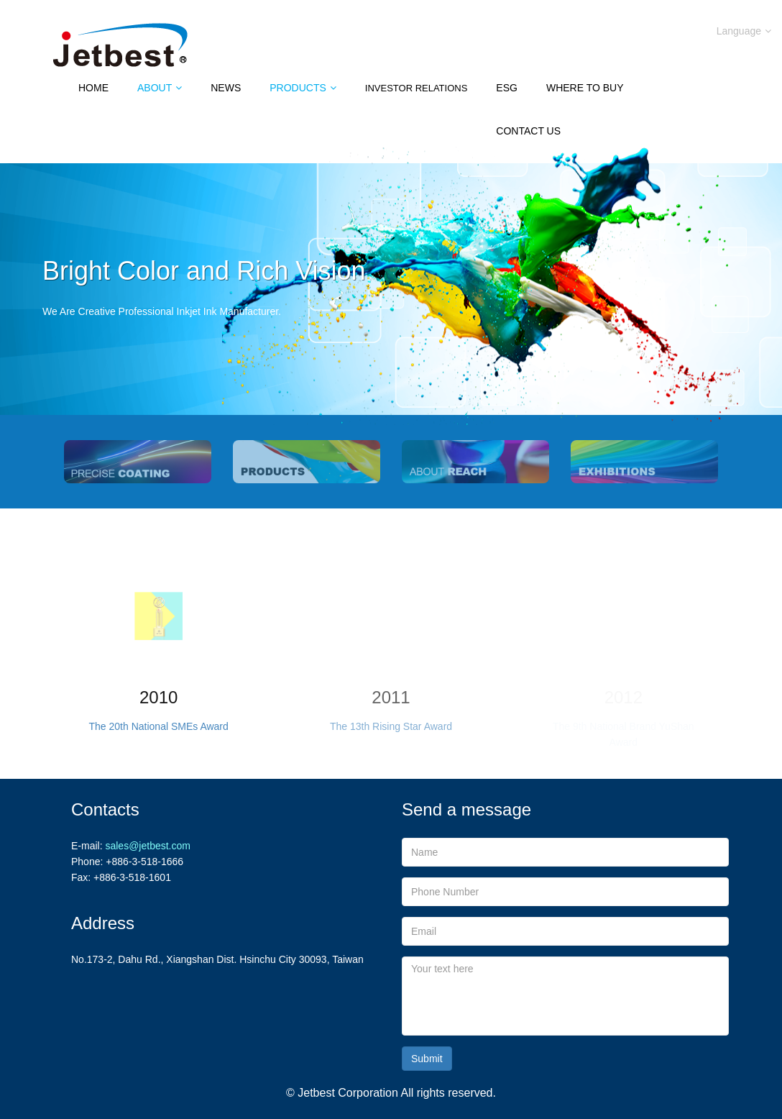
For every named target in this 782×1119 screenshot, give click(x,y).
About (159, 87)
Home (93, 87)
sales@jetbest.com (147, 845)
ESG (507, 87)
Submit (427, 1058)
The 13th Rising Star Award (391, 726)
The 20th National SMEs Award (159, 726)
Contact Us (528, 131)
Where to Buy (585, 87)
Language (744, 31)
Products (303, 87)
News (226, 87)
